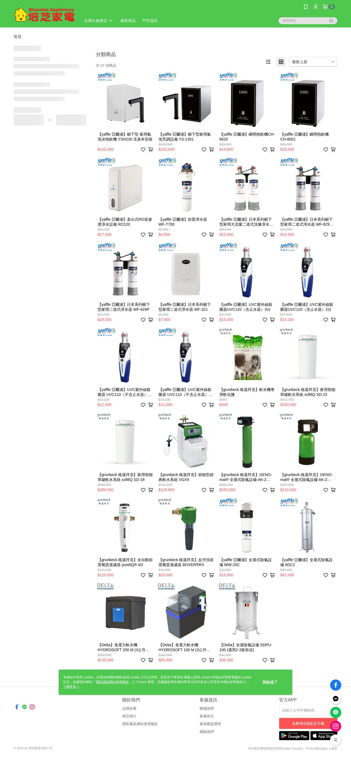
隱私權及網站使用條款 (140, 724)
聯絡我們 (207, 732)
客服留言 (207, 716)
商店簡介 (129, 716)
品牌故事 (129, 708)
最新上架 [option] (299, 62)
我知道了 (270, 682)
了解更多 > (71, 687)
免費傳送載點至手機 (308, 723)
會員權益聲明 (210, 724)
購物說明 (207, 708)
